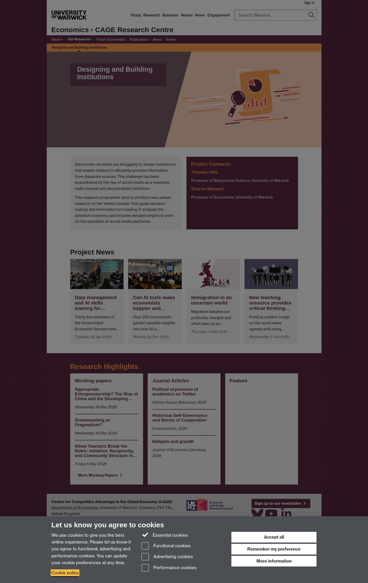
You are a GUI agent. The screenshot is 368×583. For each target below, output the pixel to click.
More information (274, 561)
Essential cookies (164, 535)
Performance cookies (169, 568)
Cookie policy (65, 572)
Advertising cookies (167, 557)
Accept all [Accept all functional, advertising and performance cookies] (274, 537)
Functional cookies (166, 546)
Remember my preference (274, 549)
